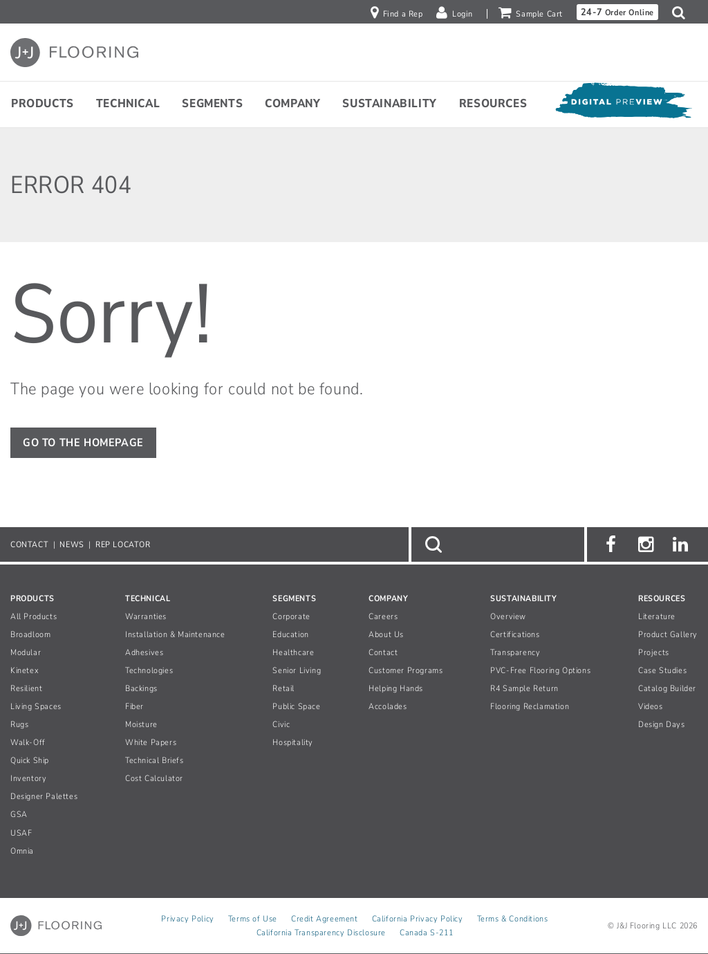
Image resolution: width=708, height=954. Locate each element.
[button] (682, 12)
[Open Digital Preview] (623, 104)
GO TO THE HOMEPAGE (83, 442)
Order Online (617, 12)
